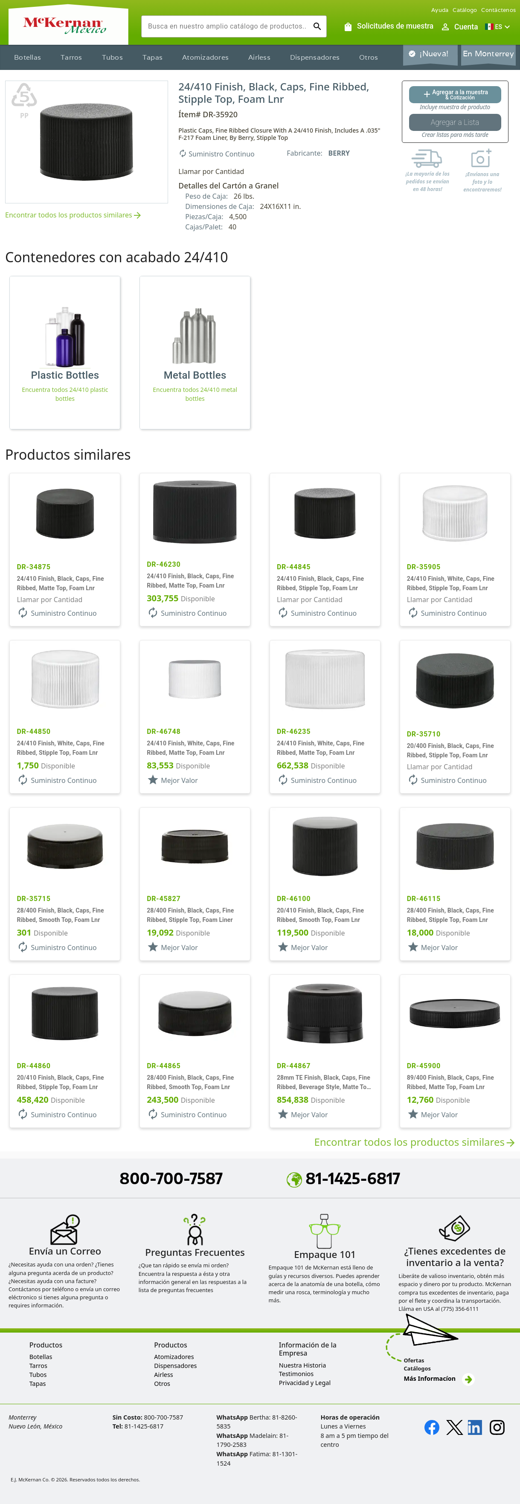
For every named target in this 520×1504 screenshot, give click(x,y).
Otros (368, 57)
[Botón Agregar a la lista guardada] (455, 122)
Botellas (27, 57)
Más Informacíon (439, 1378)
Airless (259, 57)
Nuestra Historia (302, 1365)
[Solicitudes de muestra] (388, 27)
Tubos (112, 57)
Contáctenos (498, 10)
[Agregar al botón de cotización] (455, 94)
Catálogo (465, 10)
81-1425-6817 (343, 1178)
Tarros (71, 57)
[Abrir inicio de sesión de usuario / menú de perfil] (459, 27)
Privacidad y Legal (305, 1383)
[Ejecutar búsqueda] (317, 26)
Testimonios (296, 1374)
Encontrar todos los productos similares (73, 215)
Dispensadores (315, 57)
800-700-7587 (171, 1178)
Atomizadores (205, 57)
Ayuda (439, 10)
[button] (499, 27)
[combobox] (227, 26)
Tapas (152, 57)
